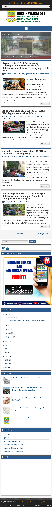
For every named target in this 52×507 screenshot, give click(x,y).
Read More (44, 103)
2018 (6, 364)
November (12, 317)
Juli (9, 325)
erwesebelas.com (17, 505)
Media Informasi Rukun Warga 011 (25, 2)
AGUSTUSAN (20, 157)
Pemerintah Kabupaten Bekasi (13, 448)
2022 (7, 349)
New (49, 505)
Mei (9, 333)
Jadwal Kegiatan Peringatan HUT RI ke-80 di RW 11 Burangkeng (24, 152)
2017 (6, 367)
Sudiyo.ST (42, 502)
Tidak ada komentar (42, 74)
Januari (10, 337)
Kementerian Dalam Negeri (12, 441)
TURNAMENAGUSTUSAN (31, 116)
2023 (7, 345)
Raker (22, 74)
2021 (6, 353)
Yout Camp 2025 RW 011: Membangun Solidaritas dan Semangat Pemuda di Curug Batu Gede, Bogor (23, 196)
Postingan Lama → (44, 234)
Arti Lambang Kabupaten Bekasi (22, 418)
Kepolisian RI (7, 438)
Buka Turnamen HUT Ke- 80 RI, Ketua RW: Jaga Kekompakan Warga (23, 112)
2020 (7, 356)
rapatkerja (28, 74)
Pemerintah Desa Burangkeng (13, 451)
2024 (7, 341)
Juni (9, 329)
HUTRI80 (19, 116)
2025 (7, 314)
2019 (6, 360)
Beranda (20, 234)
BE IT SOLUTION (35, 505)
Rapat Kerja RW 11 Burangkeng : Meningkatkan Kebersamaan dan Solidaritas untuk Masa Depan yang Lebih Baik (25, 67)
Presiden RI (6, 434)
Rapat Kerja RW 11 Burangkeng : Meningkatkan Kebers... (28, 320)
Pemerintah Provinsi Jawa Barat (13, 445)
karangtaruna (20, 202)
